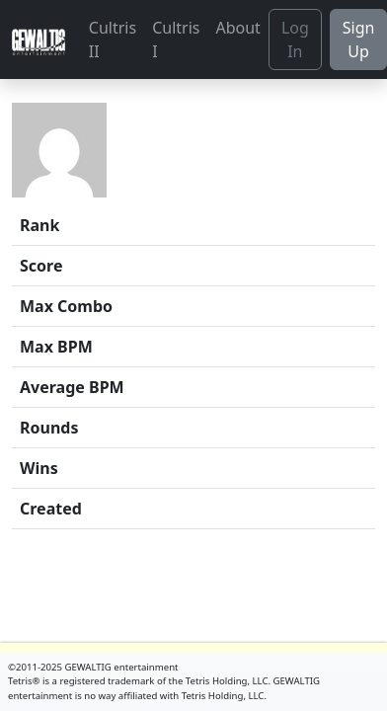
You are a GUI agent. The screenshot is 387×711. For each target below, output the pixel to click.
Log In (295, 39)
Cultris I (175, 39)
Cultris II (112, 39)
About (237, 28)
